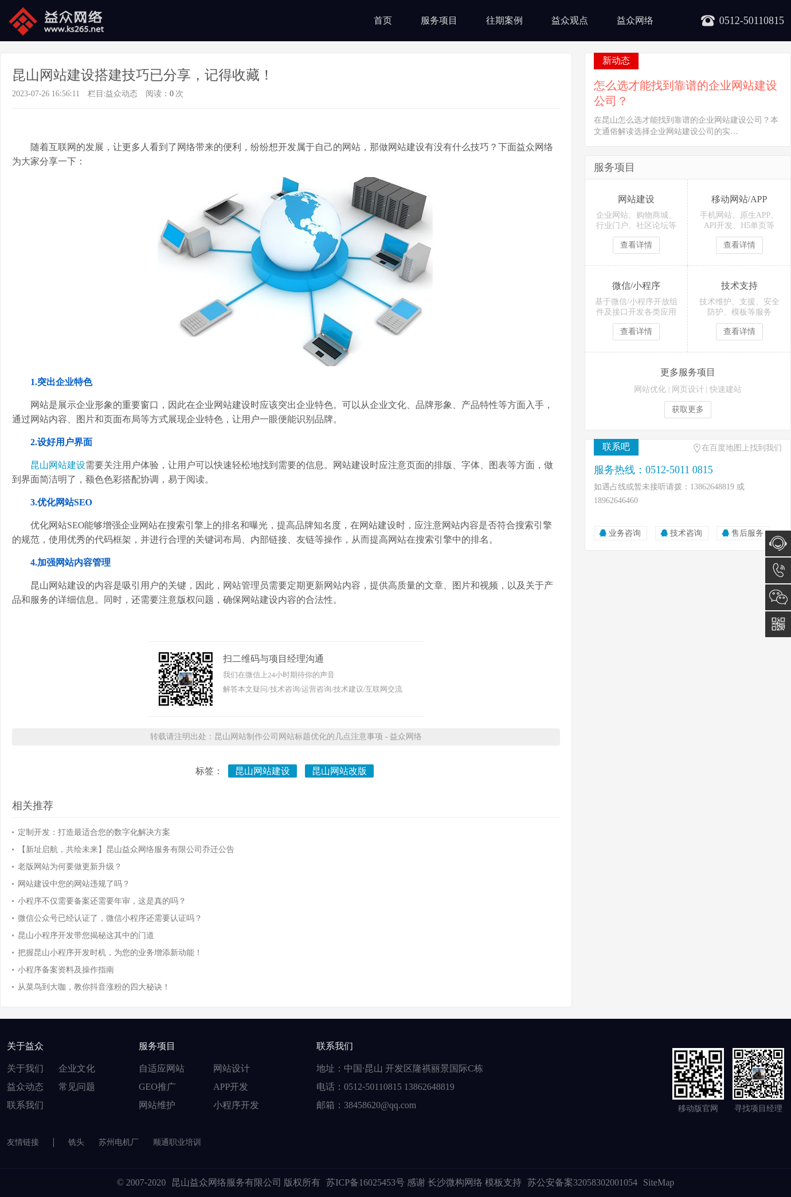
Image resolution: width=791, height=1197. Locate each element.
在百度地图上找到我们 (742, 448)
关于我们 (25, 1068)
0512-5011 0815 (778, 570)
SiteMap (658, 1182)
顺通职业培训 (177, 1142)
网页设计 (688, 389)
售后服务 (747, 533)
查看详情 (636, 245)
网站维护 (157, 1105)
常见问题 (76, 1087)
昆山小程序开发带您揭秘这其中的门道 (86, 935)
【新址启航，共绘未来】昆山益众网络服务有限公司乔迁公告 (126, 849)
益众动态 (121, 93)
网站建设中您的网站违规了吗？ (74, 884)
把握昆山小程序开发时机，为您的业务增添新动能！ (110, 952)
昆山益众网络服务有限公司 (226, 1182)
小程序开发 (236, 1105)
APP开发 (230, 1087)
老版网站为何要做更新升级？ (70, 866)
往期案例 (504, 20)
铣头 (76, 1142)
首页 (383, 20)
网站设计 (231, 1068)
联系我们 (25, 1105)
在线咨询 (778, 543)
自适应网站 (162, 1068)
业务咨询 (625, 533)
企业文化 (76, 1068)
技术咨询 (686, 533)
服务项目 (439, 20)
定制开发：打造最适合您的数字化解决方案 (94, 832)
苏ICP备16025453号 (366, 1182)
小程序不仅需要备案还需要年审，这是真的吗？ (102, 901)
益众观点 (569, 20)
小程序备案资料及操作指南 (66, 970)
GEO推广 (157, 1087)
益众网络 (635, 20)
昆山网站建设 (57, 465)
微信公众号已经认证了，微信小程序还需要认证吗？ (110, 918)
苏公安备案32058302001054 (582, 1182)
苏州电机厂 (119, 1142)
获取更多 (688, 409)
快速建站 (726, 389)
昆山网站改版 (339, 771)
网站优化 (650, 389)
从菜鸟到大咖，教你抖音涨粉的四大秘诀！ (94, 987)
